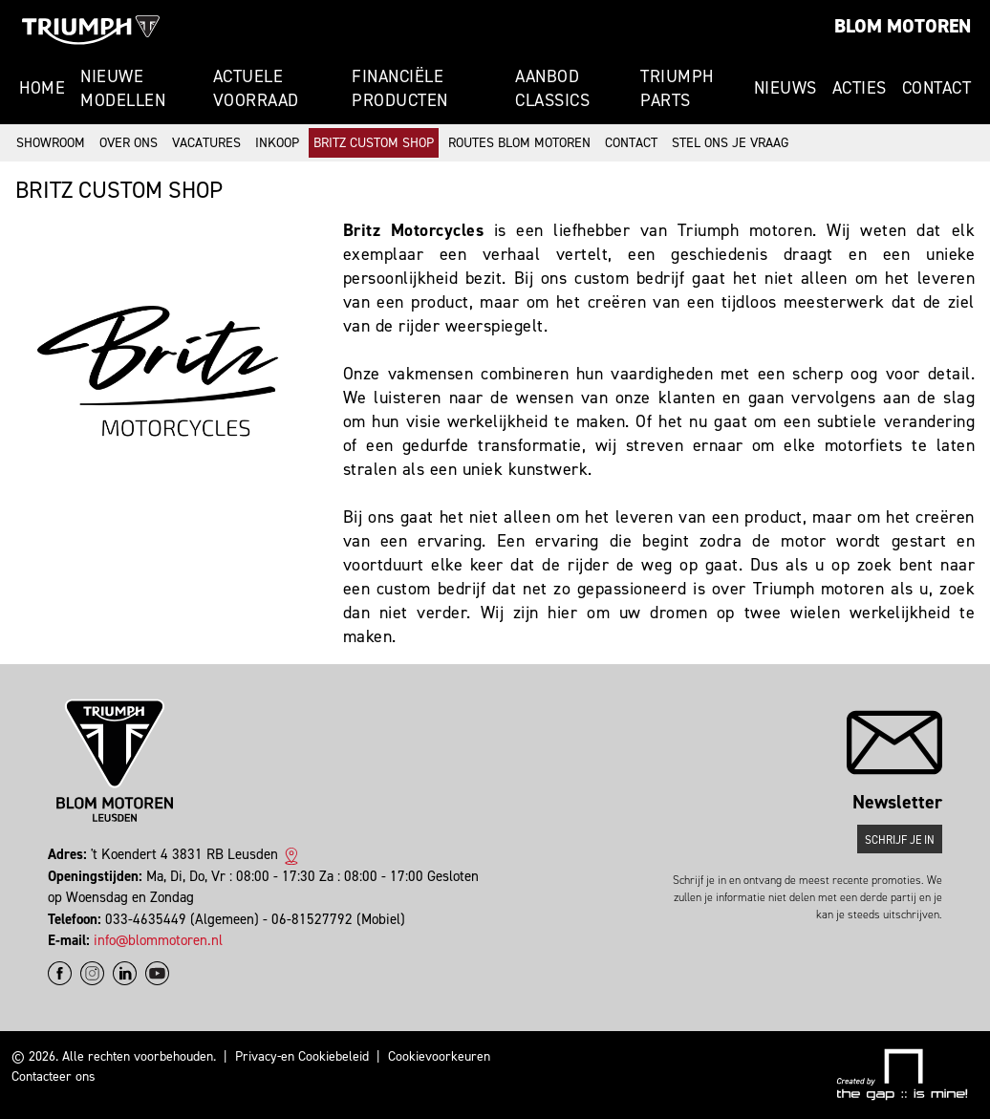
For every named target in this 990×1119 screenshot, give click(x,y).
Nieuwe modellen (122, 88)
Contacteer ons (53, 1076)
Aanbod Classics (552, 88)
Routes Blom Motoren (519, 143)
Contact (937, 87)
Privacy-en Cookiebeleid (302, 1056)
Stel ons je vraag (730, 143)
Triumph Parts (677, 88)
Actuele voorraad (256, 88)
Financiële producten (400, 88)
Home (42, 87)
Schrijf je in (900, 840)
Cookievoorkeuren (439, 1056)
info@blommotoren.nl (158, 940)
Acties (859, 87)
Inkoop (277, 143)
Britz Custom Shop (373, 143)
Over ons (128, 143)
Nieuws (785, 87)
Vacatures (206, 143)
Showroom (50, 143)
